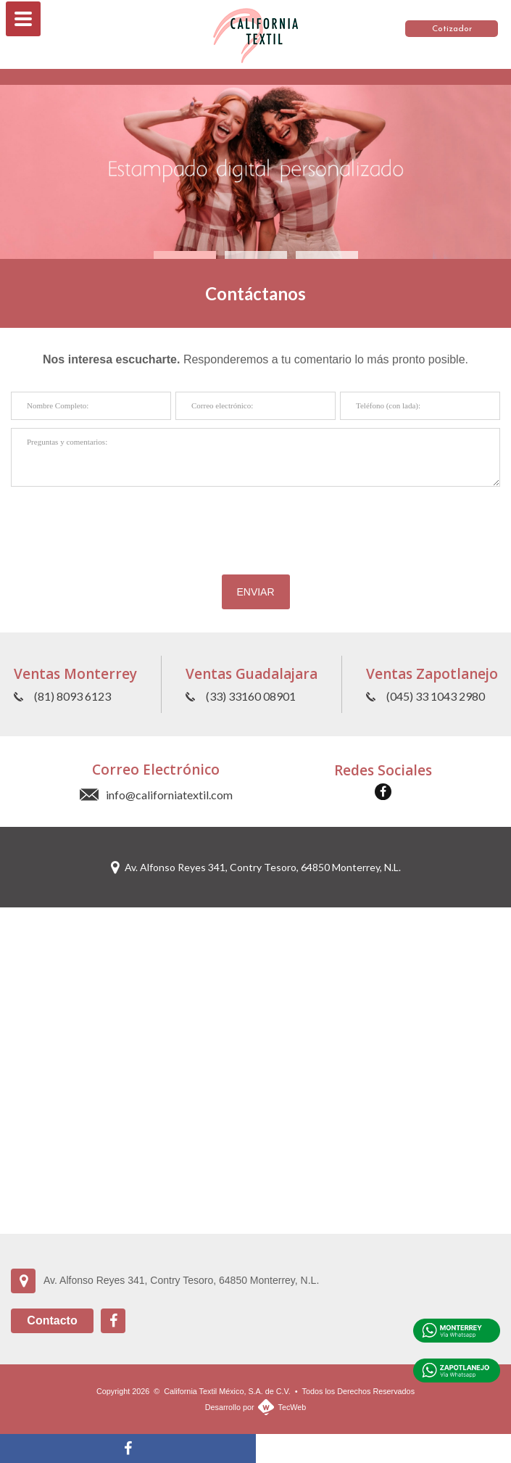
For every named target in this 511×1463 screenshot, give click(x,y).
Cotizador (452, 29)
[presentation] (256, 523)
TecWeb (292, 1407)
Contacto (52, 1320)
